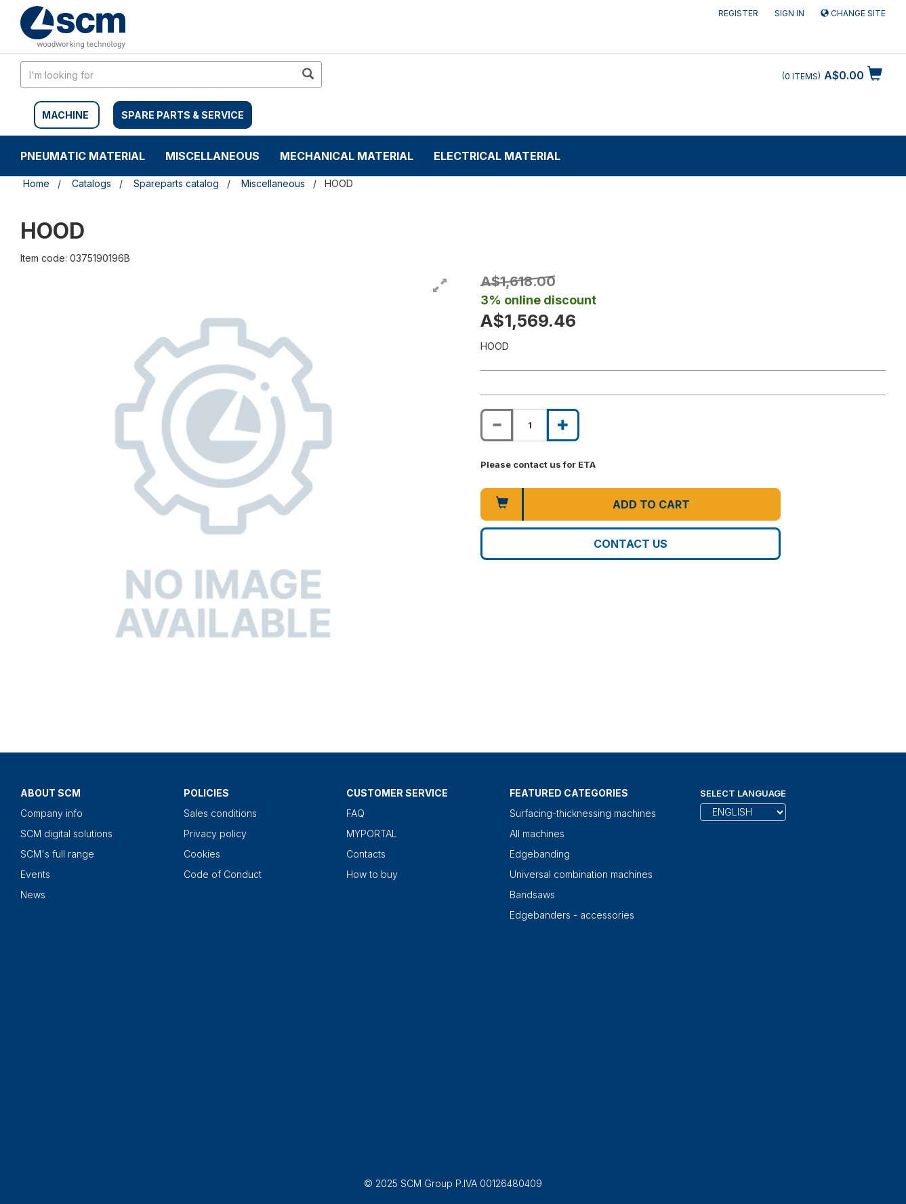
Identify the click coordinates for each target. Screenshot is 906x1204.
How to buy (372, 874)
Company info (51, 813)
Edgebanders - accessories (572, 915)
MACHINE (65, 115)
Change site (853, 13)
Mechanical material (346, 156)
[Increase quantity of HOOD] (563, 425)
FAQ (355, 813)
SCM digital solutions (66, 833)
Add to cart (651, 504)
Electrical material (497, 156)
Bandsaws (532, 894)
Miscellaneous (212, 156)
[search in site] (158, 74)
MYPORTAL (371, 833)
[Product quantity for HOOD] (530, 425)
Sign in (789, 13)
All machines (537, 833)
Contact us (630, 543)
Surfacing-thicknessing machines (583, 813)
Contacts (366, 854)
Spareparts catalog (176, 183)
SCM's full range (57, 854)
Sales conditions (220, 813)
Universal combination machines (581, 874)
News (32, 894)
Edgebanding (540, 854)
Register (738, 13)
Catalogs (91, 183)
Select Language (743, 793)
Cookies (202, 854)
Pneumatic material (82, 156)
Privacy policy (215, 833)
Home (36, 183)
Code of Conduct (223, 874)
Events (35, 874)
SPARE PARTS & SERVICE (182, 115)
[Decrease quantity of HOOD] (496, 425)
